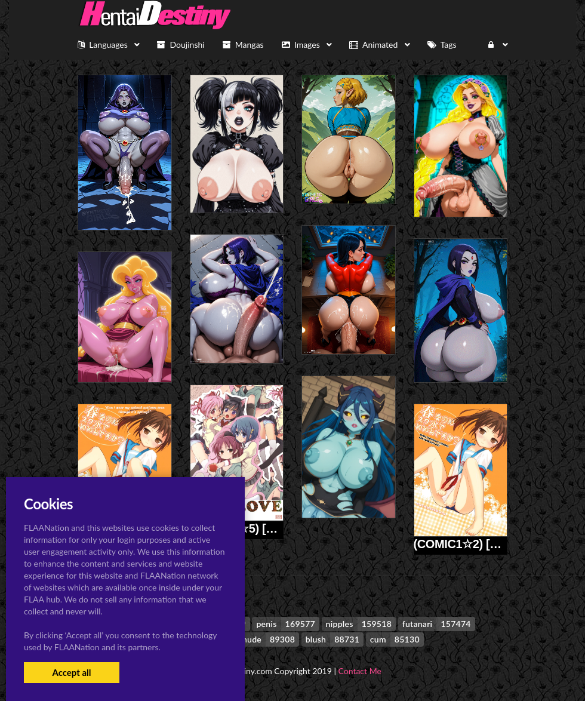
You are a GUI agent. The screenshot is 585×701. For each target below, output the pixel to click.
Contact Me (359, 671)
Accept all (71, 672)
